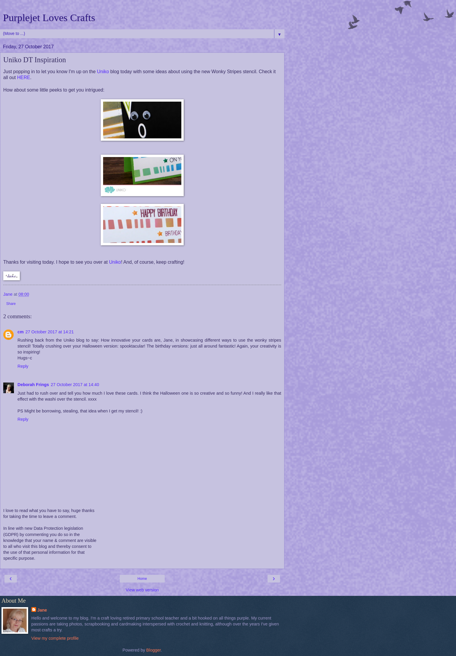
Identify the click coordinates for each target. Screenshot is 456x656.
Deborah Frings (33, 384)
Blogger (153, 650)
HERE (23, 77)
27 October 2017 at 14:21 (49, 331)
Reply (22, 366)
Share (11, 304)
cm (20, 331)
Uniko (103, 71)
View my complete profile (55, 638)
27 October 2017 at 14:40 (75, 384)
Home (142, 579)
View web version (142, 590)
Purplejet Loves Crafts (49, 17)
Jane (42, 610)
